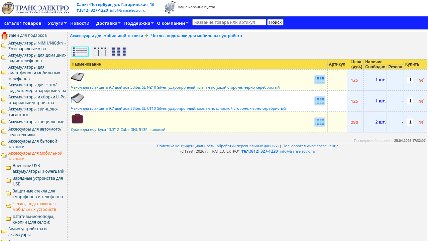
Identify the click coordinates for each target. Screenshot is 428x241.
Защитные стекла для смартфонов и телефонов (38, 193)
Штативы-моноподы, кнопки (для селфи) (33, 219)
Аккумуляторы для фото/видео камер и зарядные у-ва (37, 87)
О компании (171, 23)
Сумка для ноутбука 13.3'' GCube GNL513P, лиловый (118, 127)
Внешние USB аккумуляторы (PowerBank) (39, 168)
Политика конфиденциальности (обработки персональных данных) (218, 145)
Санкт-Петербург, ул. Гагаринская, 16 (115, 4)
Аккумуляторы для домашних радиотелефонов (37, 58)
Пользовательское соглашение (311, 145)
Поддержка (137, 23)
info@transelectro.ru (127, 10)
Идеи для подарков (24, 35)
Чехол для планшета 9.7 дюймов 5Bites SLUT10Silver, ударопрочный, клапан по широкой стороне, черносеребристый (178, 106)
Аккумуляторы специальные (36, 122)
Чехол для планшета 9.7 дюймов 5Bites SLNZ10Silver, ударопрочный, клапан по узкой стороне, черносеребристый (175, 85)
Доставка (107, 23)
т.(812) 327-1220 (93, 10)
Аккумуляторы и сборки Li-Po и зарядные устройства (37, 99)
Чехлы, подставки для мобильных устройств (34, 206)
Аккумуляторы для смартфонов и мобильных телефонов (34, 72)
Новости (79, 23)
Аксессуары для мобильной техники (106, 35)
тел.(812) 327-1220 (259, 151)
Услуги (56, 23)
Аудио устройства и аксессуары (27, 231)
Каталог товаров (22, 23)
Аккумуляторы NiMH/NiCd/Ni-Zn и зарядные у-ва (37, 46)
